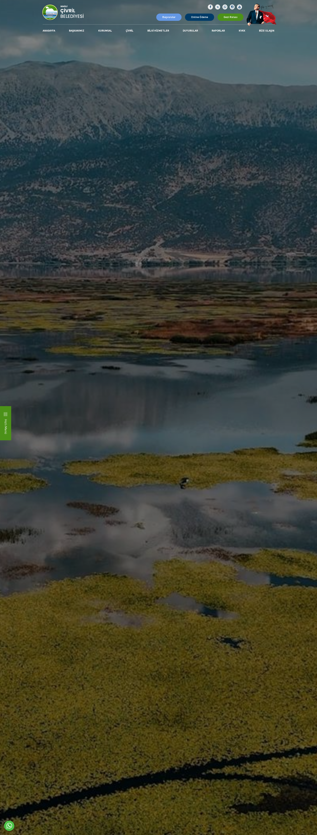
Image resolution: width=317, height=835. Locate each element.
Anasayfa (49, 31)
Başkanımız (76, 31)
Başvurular (168, 17)
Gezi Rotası (230, 17)
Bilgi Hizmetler (158, 31)
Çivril (129, 31)
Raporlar (218, 31)
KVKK (242, 31)
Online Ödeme (199, 17)
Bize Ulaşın (266, 31)
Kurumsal (105, 31)
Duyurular (190, 31)
